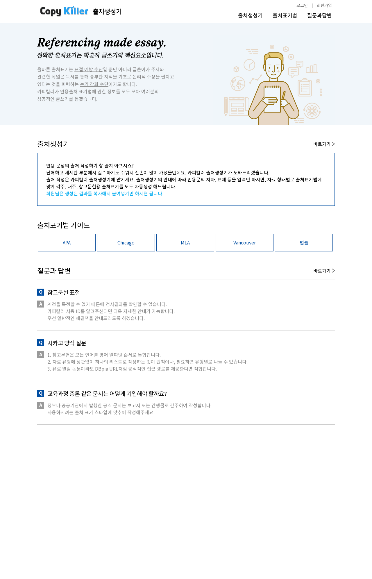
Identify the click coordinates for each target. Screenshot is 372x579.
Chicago (126, 242)
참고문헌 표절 (63, 292)
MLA (185, 242)
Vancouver (244, 242)
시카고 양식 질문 (66, 343)
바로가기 (324, 143)
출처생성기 (250, 15)
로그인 (302, 5)
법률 (304, 242)
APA (67, 242)
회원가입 (324, 5)
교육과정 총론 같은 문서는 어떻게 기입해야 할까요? (107, 393)
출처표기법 (285, 15)
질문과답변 (319, 15)
